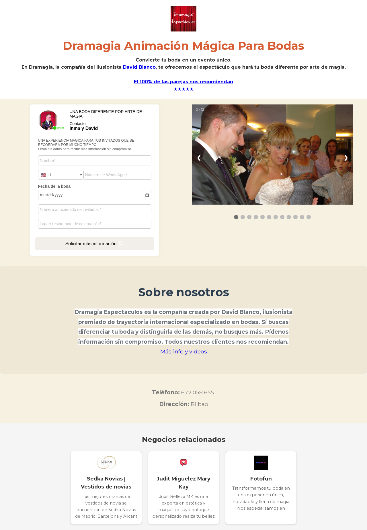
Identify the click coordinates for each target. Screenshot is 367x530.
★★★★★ (183, 89)
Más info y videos (183, 351)
